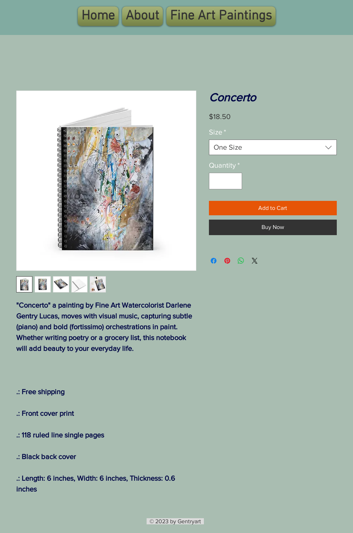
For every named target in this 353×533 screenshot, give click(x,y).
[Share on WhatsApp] (241, 260)
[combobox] (273, 147)
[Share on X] (254, 260)
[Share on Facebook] (213, 260)
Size (217, 132)
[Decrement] (216, 181)
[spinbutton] (225, 181)
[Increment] (235, 181)
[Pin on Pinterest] (227, 260)
